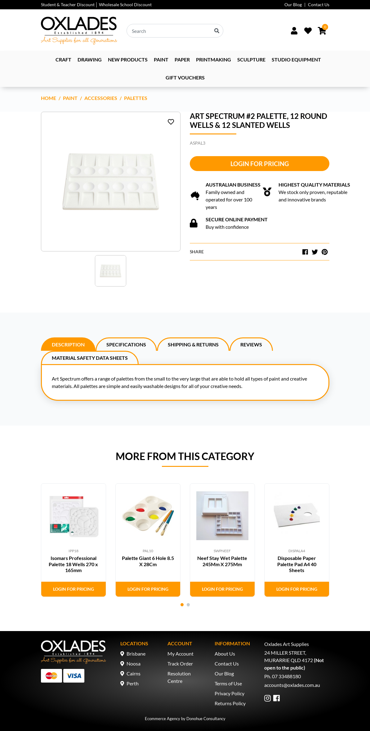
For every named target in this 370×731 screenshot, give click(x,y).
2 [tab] (188, 604)
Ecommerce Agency (162, 718)
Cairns (133, 673)
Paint (161, 59)
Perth (133, 683)
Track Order (180, 663)
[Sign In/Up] (294, 31)
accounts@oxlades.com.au (292, 685)
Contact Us (318, 4)
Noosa (133, 663)
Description (68, 344)
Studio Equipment (296, 59)
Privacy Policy (229, 693)
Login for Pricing (259, 163)
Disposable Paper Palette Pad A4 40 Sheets (296, 564)
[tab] (68, 344)
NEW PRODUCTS (128, 59)
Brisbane (136, 654)
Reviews (251, 344)
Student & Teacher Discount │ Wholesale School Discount (96, 4)
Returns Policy (230, 703)
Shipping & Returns (193, 344)
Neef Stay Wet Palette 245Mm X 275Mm (222, 561)
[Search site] (216, 31)
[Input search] (175, 31)
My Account (180, 654)
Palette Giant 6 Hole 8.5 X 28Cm (148, 561)
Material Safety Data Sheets (90, 358)
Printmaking (213, 59)
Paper (182, 59)
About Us (225, 654)
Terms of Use (228, 683)
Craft (63, 59)
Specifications (126, 344)
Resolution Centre (179, 677)
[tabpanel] (73, 540)
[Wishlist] (308, 31)
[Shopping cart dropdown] (322, 31)
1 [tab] (182, 604)
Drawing (90, 59)
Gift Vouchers (185, 77)
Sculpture (251, 59)
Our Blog (293, 4)
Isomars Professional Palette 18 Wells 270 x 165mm (73, 564)
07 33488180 (286, 676)
